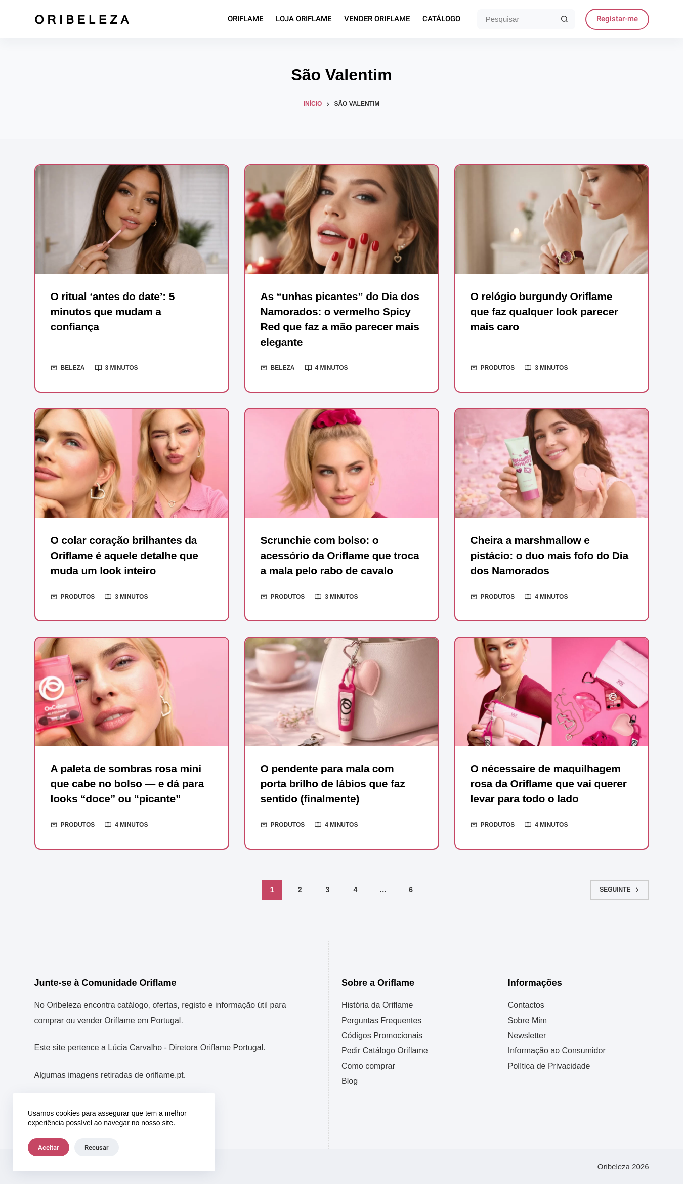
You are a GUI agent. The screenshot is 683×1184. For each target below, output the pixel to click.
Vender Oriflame (377, 19)
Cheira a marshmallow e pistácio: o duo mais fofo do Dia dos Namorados (543, 555)
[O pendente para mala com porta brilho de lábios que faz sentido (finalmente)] (341, 707)
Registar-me (617, 18)
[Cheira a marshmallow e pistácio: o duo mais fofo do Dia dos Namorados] (551, 463)
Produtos (498, 367)
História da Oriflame (377, 1005)
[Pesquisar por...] (516, 19)
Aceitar (48, 1147)
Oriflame (245, 19)
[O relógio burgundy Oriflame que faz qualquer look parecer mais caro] (551, 219)
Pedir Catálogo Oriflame (385, 1050)
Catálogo (441, 19)
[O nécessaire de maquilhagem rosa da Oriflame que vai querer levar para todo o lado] (551, 707)
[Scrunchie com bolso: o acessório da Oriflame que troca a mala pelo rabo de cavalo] (341, 463)
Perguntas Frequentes (381, 1020)
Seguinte (619, 904)
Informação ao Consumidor (557, 1050)
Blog (350, 1081)
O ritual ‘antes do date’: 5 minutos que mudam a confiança (116, 311)
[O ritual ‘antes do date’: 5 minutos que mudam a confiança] (131, 219)
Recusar (96, 1147)
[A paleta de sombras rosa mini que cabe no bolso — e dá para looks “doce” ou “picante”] (131, 707)
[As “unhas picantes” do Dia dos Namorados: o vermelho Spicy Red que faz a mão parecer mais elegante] (341, 219)
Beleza (73, 367)
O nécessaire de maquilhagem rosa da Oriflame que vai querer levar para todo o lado (549, 798)
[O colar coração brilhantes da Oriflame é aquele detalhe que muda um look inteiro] (131, 463)
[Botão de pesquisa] (565, 19)
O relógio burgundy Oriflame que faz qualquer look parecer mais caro (548, 311)
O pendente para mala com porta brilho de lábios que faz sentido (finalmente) (336, 798)
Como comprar (368, 1066)
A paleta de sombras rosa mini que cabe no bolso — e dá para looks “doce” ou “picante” (131, 798)
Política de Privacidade (549, 1066)
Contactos (526, 1005)
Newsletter (527, 1035)
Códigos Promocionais (382, 1035)
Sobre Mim (527, 1020)
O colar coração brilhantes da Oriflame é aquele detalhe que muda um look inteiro (128, 555)
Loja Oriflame (303, 19)
